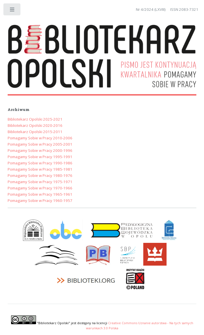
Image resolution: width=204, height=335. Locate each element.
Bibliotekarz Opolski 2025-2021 (35, 119)
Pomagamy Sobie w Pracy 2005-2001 (40, 144)
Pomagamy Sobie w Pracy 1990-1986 (40, 163)
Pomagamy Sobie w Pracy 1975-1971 (40, 181)
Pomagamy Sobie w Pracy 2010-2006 (40, 137)
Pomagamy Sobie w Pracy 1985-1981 (40, 169)
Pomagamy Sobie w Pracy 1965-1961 (40, 194)
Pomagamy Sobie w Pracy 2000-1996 (40, 150)
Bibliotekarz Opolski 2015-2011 (35, 131)
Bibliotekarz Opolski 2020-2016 (35, 125)
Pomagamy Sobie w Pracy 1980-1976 (40, 175)
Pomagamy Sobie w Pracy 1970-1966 (40, 188)
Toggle (12, 10)
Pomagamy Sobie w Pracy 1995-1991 (40, 156)
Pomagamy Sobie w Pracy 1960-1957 (40, 200)
